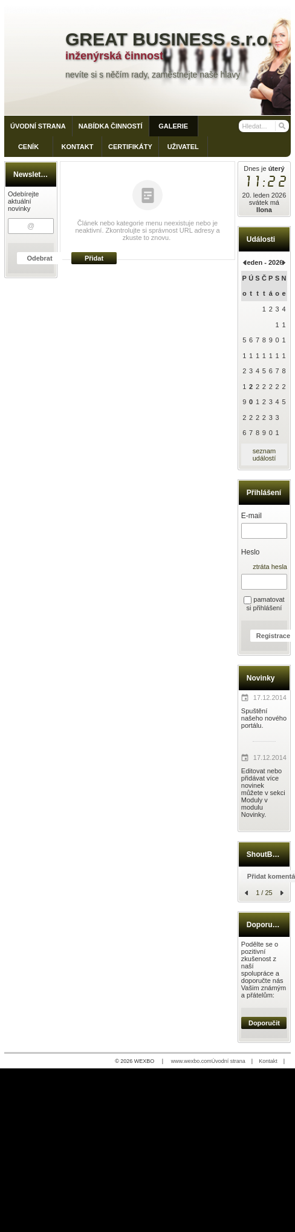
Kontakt (268, 1061)
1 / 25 (264, 892)
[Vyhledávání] (264, 126)
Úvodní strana (228, 1061)
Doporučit (264, 1023)
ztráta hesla (270, 566)
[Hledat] (281, 126)
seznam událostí (264, 454)
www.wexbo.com (191, 1061)
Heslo (250, 552)
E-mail (251, 515)
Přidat (94, 258)
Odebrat (39, 258)
